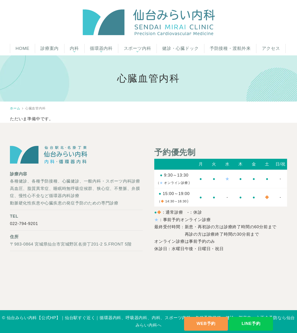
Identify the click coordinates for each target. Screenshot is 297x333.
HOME (22, 48)
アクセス (271, 48)
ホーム (15, 108)
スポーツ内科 (137, 48)
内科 (74, 48)
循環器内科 (101, 48)
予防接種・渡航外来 (230, 48)
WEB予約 (206, 323)
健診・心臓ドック (180, 48)
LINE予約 (251, 323)
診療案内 (49, 48)
